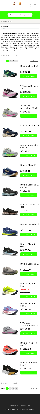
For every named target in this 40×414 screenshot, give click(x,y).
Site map (32, 409)
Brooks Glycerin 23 (29, 125)
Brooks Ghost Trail (29, 66)
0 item (30, 5)
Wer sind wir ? (14, 406)
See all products (34, 61)
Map (28, 406)
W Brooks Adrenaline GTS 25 (29, 107)
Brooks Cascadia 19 (29, 224)
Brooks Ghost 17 (28, 165)
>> (16, 61)
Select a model (30, 76)
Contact (35, 5)
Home (4, 21)
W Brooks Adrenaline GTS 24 (29, 324)
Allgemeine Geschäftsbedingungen (16, 409)
